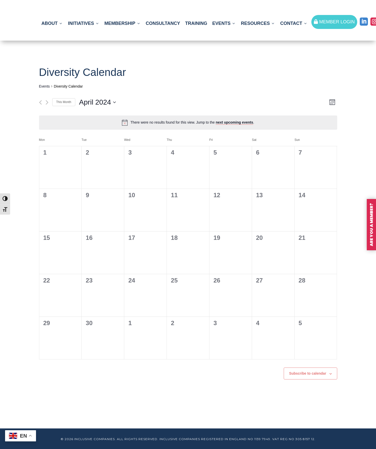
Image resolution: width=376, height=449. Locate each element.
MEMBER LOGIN (334, 21)
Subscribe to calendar (307, 373)
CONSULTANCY (163, 23)
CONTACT (294, 23)
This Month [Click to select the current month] (63, 102)
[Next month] (47, 102)
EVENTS (224, 23)
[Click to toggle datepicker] (97, 102)
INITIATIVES (83, 23)
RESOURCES (258, 23)
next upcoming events (234, 122)
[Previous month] (40, 102)
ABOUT (52, 23)
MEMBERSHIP (122, 23)
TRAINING (196, 23)
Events (44, 86)
